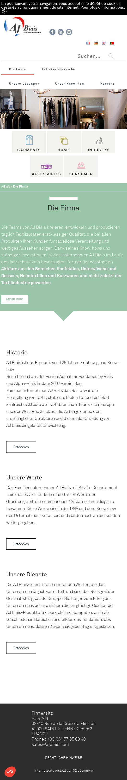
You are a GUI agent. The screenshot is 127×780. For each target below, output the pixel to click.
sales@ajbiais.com (50, 744)
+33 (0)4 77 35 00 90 (66, 739)
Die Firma (17, 69)
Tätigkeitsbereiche (58, 69)
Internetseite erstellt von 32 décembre (63, 770)
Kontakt (107, 84)
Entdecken (21, 447)
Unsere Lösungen (24, 84)
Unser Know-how (70, 84)
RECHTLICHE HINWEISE (63, 757)
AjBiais (5, 187)
